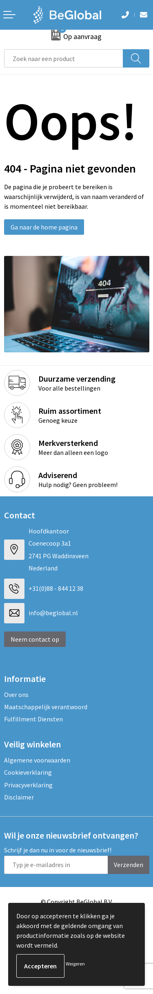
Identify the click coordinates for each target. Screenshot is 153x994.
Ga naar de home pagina (44, 227)
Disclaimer (19, 797)
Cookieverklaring (28, 772)
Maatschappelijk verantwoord (45, 707)
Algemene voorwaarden (37, 760)
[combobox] (63, 58)
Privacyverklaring (28, 785)
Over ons (16, 694)
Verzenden (128, 865)
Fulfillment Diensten (33, 719)
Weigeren (75, 964)
